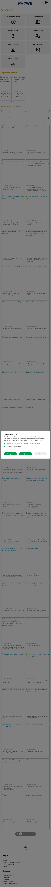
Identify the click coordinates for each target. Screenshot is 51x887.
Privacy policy (26, 440)
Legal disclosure (38, 440)
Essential (9, 443)
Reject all (25, 454)
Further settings (17, 446)
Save (40, 454)
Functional (9, 446)
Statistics (17, 443)
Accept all (10, 454)
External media (36, 443)
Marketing (26, 443)
